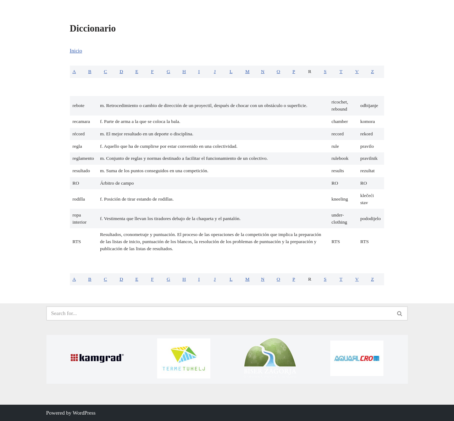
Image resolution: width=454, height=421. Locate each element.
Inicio (76, 51)
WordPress (84, 413)
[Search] (219, 313)
